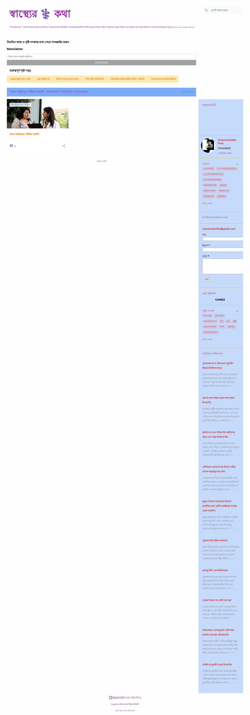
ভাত (228, 321)
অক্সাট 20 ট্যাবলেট (210, 185)
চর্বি (221, 321)
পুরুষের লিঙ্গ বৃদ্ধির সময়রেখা (214, 540)
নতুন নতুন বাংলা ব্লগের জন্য (125, 710)
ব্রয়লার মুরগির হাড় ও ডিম (19, 79)
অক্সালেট (223, 185)
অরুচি (222, 327)
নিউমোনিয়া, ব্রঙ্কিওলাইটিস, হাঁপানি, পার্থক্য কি (126, 79)
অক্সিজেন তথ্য (208, 196)
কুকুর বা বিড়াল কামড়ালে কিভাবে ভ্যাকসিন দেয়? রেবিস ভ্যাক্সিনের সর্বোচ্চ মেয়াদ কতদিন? (219, 506)
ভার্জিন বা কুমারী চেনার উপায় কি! (217, 664)
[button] (64, 146)
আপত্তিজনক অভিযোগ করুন (215, 217)
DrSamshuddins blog (227, 141)
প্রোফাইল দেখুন (224, 153)
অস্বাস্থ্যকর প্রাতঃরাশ (210, 332)
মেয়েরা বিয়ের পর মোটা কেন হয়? (217, 600)
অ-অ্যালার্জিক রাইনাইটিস (212, 180)
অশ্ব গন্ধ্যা (231, 327)
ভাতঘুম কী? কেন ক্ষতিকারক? (215, 570)
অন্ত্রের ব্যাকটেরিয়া (210, 327)
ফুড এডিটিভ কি (42, 79)
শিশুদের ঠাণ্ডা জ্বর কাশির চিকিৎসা (162, 79)
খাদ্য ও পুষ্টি (207, 316)
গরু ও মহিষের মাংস (210, 321)
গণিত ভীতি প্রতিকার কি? (93, 79)
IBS (234, 321)
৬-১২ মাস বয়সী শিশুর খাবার (213, 174)
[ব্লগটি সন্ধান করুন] (226, 10)
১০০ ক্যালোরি (208, 168)
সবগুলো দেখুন (188, 92)
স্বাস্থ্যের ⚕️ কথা (39, 13)
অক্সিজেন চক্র (224, 191)
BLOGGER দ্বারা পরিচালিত (125, 697)
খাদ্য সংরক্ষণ (219, 316)
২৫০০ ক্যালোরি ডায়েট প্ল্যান (226, 168)
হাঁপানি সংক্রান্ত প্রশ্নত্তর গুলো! (66, 79)
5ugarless (115, 704)
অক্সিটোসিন (221, 196)
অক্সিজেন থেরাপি (209, 191)
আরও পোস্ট (101, 161)
